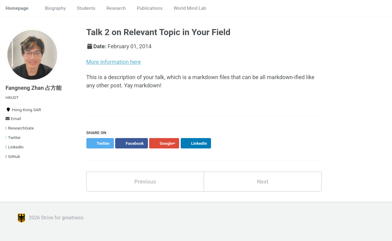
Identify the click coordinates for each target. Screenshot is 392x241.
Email (13, 118)
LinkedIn (15, 146)
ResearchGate (20, 128)
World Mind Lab (190, 8)
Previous (145, 181)
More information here (113, 62)
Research (116, 8)
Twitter (13, 137)
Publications (150, 8)
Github (13, 156)
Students (86, 8)
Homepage (17, 8)
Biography (55, 8)
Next (263, 181)
